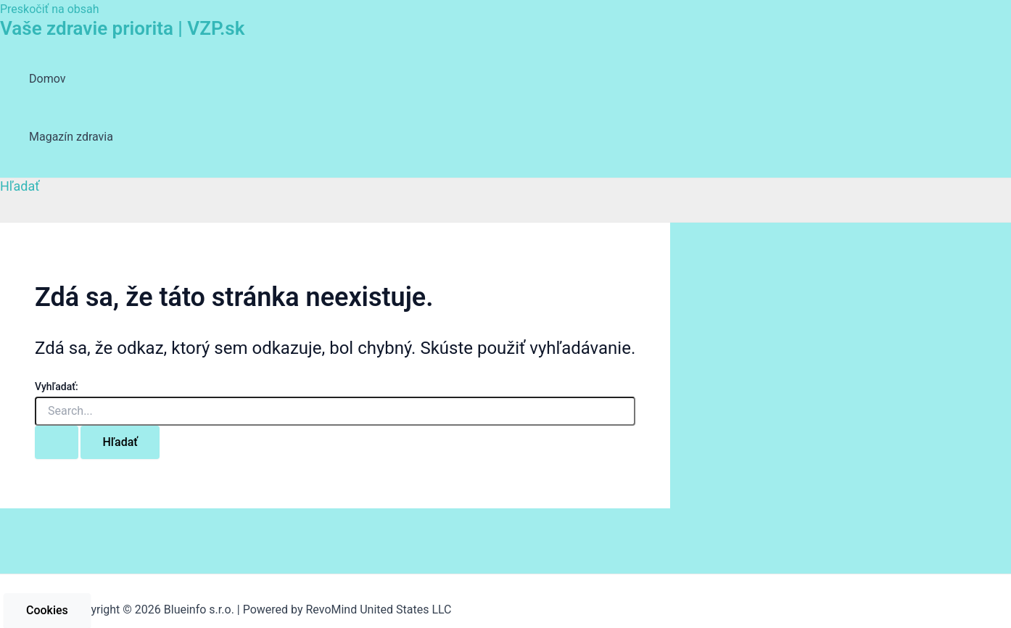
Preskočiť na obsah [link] (49, 9)
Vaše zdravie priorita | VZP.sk (122, 28)
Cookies (47, 610)
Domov (47, 79)
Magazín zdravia (71, 137)
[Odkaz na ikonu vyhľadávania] (20, 186)
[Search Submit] (56, 442)
